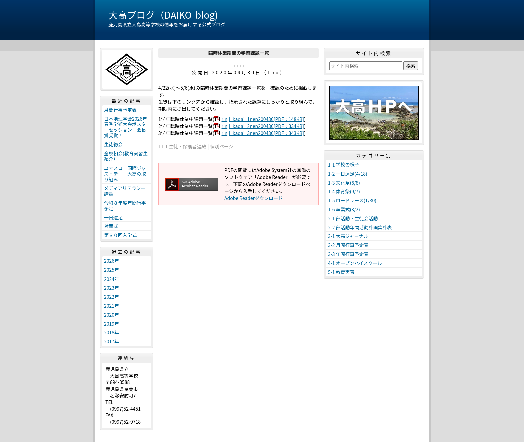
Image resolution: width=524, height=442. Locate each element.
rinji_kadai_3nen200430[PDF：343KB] (263, 133)
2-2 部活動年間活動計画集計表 (360, 227)
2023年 (111, 287)
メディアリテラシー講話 (125, 191)
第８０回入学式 (120, 235)
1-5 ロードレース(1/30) (352, 200)
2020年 (111, 314)
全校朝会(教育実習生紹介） (126, 156)
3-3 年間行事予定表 (348, 254)
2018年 (111, 332)
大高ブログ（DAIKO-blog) (163, 14)
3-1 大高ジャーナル (348, 236)
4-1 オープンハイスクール (355, 263)
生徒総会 (113, 144)
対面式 (111, 226)
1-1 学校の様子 (343, 164)
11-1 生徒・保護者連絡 (182, 146)
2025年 (111, 269)
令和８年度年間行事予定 (125, 205)
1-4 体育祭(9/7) (344, 191)
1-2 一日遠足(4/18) (347, 173)
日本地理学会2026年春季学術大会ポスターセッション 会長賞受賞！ (125, 127)
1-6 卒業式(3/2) (344, 209)
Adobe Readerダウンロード (253, 198)
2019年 (111, 323)
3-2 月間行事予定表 (348, 245)
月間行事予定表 (120, 109)
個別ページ (221, 146)
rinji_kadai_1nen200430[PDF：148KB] (263, 119)
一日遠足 (113, 217)
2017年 (111, 341)
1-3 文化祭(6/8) (344, 182)
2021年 (111, 305)
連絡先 (127, 358)
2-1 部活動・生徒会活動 (353, 218)
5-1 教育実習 (341, 272)
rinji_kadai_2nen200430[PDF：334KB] (263, 126)
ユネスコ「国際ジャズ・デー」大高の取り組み (125, 173)
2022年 (111, 296)
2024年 (111, 278)
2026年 (111, 260)
